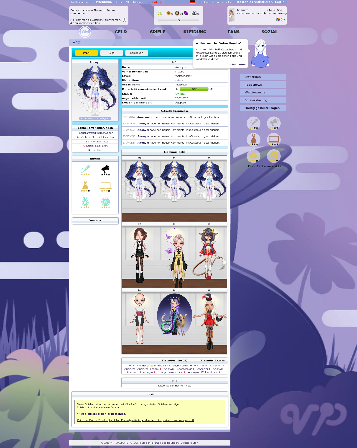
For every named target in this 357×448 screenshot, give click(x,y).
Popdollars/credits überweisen (95, 132)
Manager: (147, 2)
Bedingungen (170, 442)
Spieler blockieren (95, 145)
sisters (179, 80)
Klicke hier (227, 49)
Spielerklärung (150, 442)
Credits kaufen (189, 442)
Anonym (95, 62)
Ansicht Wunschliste (95, 141)
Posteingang (79, 2)
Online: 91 (122, 2)
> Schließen (237, 64)
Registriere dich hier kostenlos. (103, 413)
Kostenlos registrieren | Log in (261, 2)
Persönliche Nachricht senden (95, 137)
